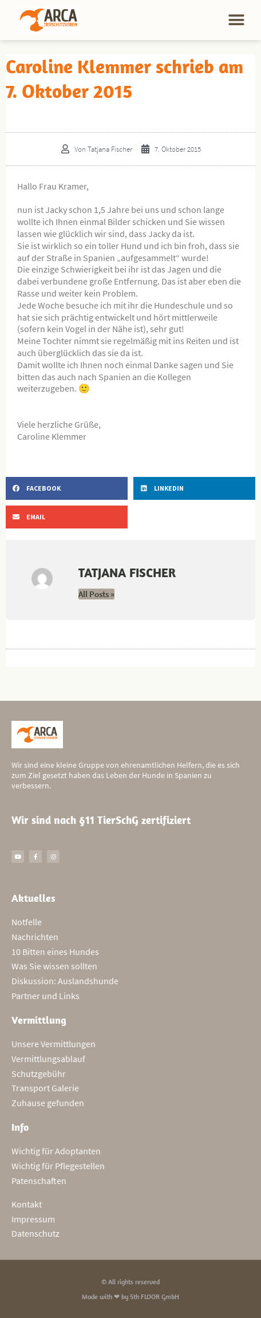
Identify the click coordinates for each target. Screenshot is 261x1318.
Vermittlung (38, 1020)
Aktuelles (33, 898)
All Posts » (96, 594)
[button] (237, 20)
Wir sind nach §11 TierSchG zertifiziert (101, 820)
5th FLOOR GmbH (154, 1296)
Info (20, 1127)
